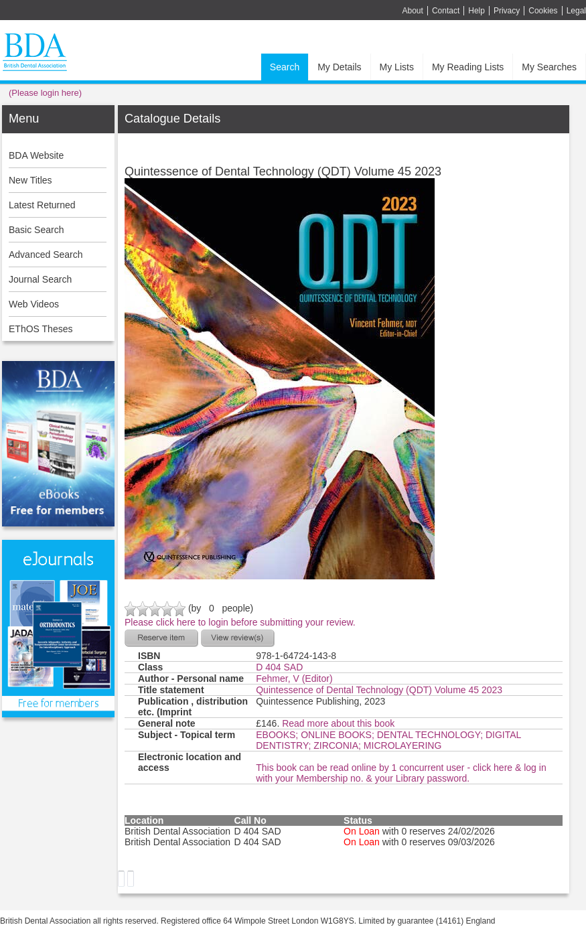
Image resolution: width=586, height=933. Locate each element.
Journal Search (40, 279)
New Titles (30, 180)
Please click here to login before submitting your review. (240, 622)
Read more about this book (338, 723)
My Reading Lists (468, 67)
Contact (445, 10)
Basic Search (36, 229)
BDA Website (36, 155)
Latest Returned (42, 205)
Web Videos (34, 304)
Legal (576, 10)
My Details (339, 67)
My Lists (397, 67)
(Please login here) (45, 93)
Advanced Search (46, 254)
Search (284, 67)
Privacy (507, 10)
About (412, 10)
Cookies (542, 10)
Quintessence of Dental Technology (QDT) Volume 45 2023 (379, 690)
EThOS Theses (40, 329)
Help (476, 10)
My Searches (549, 67)
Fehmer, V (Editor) (294, 678)
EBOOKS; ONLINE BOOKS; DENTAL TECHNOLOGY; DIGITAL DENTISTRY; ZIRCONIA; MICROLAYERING (388, 740)
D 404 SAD (279, 667)
